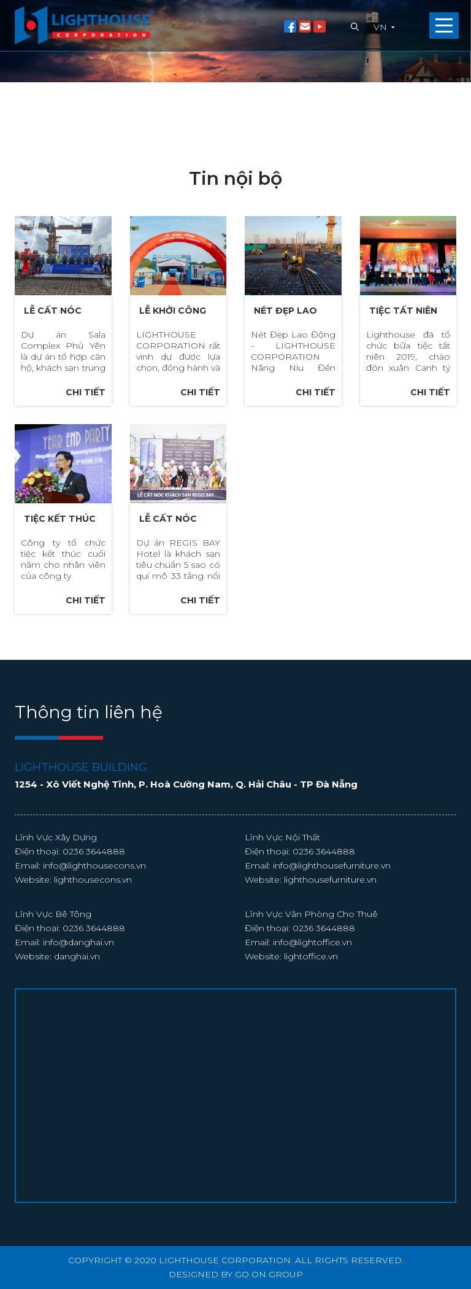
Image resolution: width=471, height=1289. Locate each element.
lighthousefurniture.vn (330, 899)
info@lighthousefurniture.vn (332, 885)
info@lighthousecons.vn (94, 885)
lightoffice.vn (311, 976)
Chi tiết (85, 392)
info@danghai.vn (78, 962)
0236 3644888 (94, 871)
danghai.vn (77, 976)
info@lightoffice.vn (312, 962)
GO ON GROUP (269, 1274)
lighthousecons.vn (93, 899)
